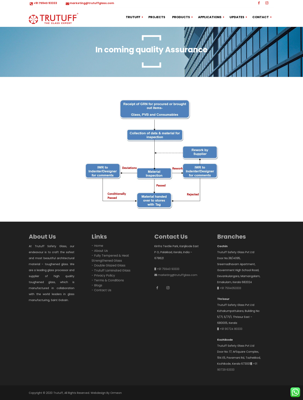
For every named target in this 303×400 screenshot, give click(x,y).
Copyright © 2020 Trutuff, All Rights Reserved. (59, 393)
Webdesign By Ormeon (106, 393)
